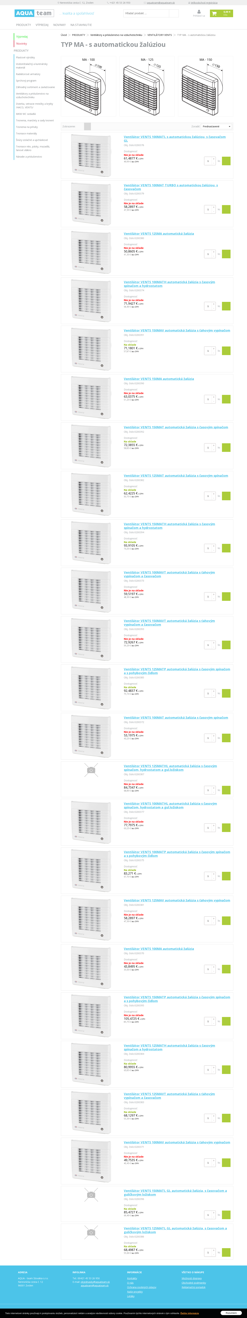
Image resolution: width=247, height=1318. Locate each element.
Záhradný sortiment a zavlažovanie (35, 87)
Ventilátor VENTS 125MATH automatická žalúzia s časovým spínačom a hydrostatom (169, 1047)
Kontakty (132, 1278)
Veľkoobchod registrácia (204, 2)
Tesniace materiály (26, 133)
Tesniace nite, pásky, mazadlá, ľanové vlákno (33, 148)
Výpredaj (42, 25)
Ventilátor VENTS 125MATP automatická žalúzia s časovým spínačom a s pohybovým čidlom (177, 671)
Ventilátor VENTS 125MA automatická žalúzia (159, 234)
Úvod (64, 35)
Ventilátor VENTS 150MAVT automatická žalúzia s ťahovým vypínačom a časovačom (169, 623)
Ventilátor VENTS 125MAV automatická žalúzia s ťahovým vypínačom (177, 900)
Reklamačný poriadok (193, 1287)
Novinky (59, 25)
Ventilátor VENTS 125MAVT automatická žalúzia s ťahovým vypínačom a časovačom (169, 1096)
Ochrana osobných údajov (141, 1287)
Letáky (130, 1296)
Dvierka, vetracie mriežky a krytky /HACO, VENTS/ (34, 105)
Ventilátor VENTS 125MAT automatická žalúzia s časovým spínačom (176, 475)
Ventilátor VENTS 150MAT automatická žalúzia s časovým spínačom (176, 427)
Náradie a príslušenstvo (29, 156)
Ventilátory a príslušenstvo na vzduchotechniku (116, 35)
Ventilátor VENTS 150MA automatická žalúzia (159, 379)
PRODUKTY (23, 25)
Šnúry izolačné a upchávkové (32, 140)
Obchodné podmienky (194, 1282)
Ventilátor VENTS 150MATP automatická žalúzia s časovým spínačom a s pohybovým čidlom (177, 999)
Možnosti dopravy (192, 1278)
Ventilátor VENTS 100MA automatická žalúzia (159, 949)
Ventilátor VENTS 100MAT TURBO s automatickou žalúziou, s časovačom (171, 187)
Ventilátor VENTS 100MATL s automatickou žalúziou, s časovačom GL (175, 139)
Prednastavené (211, 126)
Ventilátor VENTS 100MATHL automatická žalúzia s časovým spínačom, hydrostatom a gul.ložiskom (170, 805)
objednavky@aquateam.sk (95, 1282)
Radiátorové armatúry (28, 74)
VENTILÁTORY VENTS (160, 35)
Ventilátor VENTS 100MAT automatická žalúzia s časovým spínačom (176, 717)
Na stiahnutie (81, 25)
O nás (130, 1282)
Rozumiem (231, 1313)
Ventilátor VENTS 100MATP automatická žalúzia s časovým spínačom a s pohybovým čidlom (177, 854)
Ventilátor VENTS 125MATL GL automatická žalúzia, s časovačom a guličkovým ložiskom (175, 1230)
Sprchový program (26, 80)
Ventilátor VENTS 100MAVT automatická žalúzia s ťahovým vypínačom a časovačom (169, 574)
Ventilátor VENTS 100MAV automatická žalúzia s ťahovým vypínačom (177, 1142)
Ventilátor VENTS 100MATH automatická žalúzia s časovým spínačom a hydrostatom (169, 284)
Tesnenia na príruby (27, 127)
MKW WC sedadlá (26, 113)
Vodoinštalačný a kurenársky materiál (32, 65)
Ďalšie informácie (189, 1313)
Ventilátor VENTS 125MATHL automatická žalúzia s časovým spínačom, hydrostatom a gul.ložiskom (170, 768)
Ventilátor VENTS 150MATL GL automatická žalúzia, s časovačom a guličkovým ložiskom (175, 1192)
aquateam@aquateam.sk (161, 2)
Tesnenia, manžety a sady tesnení (35, 120)
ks (219, 161)
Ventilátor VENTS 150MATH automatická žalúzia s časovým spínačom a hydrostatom (169, 526)
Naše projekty (135, 1291)
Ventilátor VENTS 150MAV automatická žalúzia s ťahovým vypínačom (177, 330)
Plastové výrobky (25, 57)
